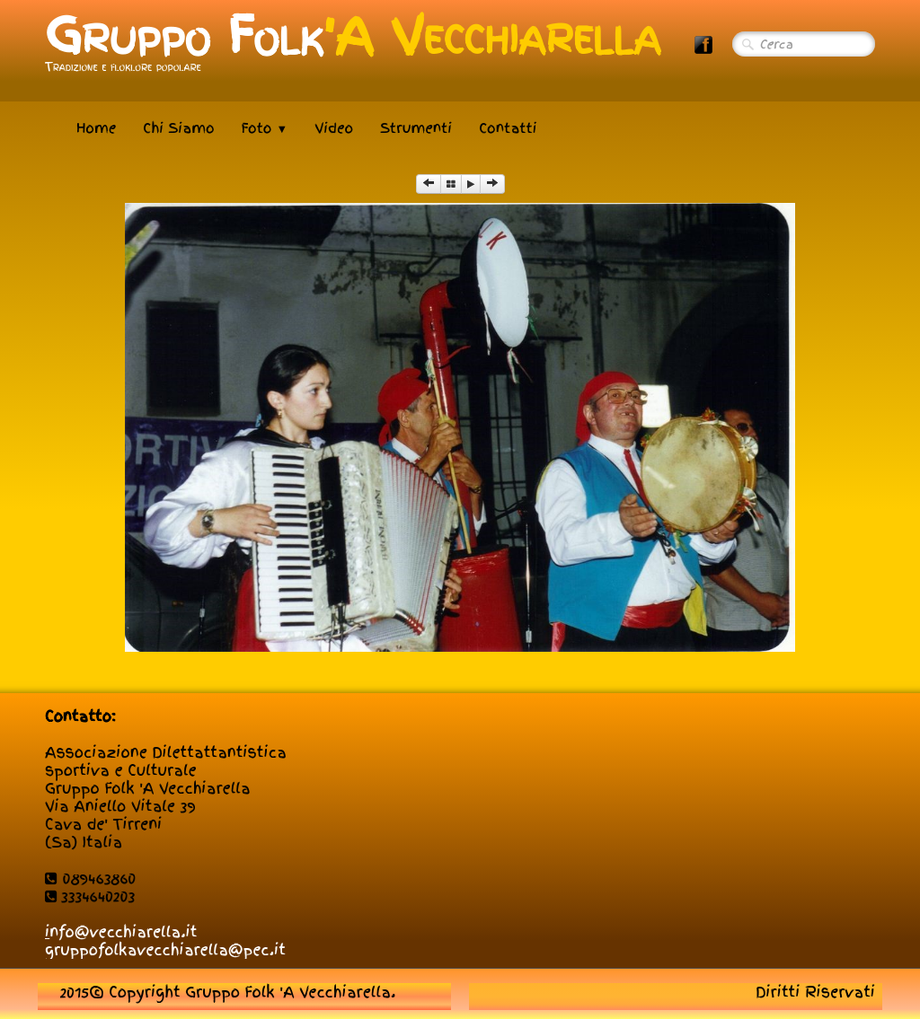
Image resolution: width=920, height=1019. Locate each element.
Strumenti (416, 128)
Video (333, 128)
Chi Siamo (178, 128)
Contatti (507, 128)
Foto (265, 128)
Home (96, 128)
